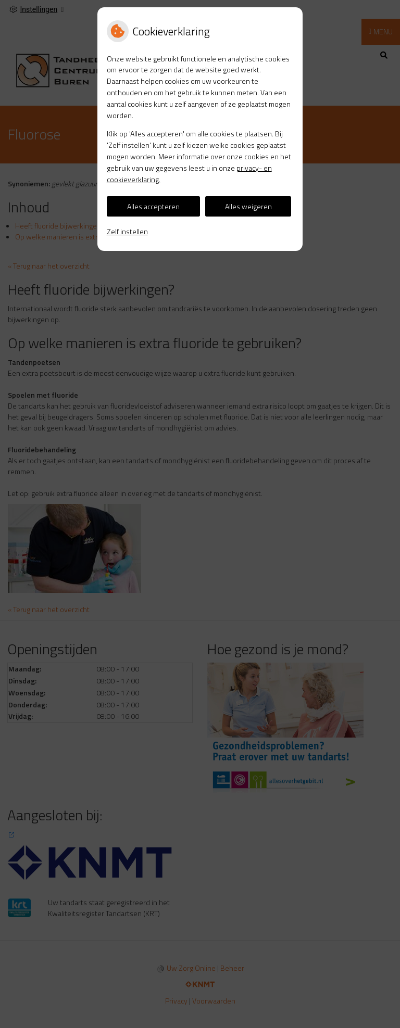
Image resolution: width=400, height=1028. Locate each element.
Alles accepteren (153, 206)
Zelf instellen (127, 231)
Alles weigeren (248, 206)
